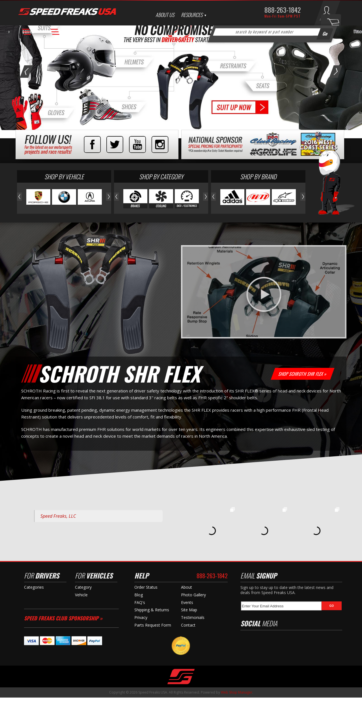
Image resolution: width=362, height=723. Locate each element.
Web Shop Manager (236, 717)
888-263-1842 (282, 9)
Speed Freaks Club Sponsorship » (63, 643)
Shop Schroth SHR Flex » (302, 399)
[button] (272, 32)
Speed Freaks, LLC (58, 541)
